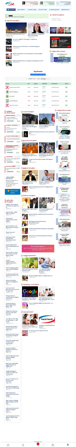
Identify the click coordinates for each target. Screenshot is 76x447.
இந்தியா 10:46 (8, 352)
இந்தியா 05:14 (8, 420)
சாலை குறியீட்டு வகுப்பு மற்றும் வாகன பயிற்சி (64, 244)
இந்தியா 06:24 (8, 412)
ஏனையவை (65, 9)
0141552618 (10, 152)
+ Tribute (68, 46)
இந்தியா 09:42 (8, 360)
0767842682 (10, 141)
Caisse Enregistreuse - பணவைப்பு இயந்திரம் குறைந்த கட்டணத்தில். (64, 136)
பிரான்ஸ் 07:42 (8, 397)
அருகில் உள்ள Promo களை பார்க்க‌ (38, 80)
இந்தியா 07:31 (8, 404)
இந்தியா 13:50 (8, 284)
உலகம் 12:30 (8, 315)
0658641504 (10, 171)
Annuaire (52, 445)
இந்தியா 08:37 (8, 383)
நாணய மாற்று (32, 9)
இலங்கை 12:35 (8, 307)
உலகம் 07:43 (8, 389)
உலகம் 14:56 (8, 256)
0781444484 (10, 121)
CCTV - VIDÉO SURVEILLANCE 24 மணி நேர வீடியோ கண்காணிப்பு (64, 229)
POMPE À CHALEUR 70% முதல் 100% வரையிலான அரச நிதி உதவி (64, 152)
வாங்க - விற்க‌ (43, 9)
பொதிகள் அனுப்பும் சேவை (62, 62)
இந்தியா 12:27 (8, 330)
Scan (68, 445)
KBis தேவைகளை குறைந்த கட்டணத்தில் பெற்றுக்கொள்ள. (64, 199)
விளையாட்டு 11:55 (9, 337)
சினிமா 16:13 (8, 228)
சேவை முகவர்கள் (54, 9)
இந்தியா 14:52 (8, 264)
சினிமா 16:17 (8, 222)
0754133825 (62, 56)
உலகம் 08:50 (8, 375)
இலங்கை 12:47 (8, 300)
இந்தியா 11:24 (8, 344)
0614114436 (10, 132)
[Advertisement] (38, 431)
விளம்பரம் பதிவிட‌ (13, 192)
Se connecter (11, 9)
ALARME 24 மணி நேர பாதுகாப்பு (64, 122)
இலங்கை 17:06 (8, 208)
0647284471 (64, 208)
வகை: (38, 84)
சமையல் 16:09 (8, 233)
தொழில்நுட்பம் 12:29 (9, 323)
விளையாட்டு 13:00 (9, 292)
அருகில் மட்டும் (32, 84)
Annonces (8, 445)
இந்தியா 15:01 (8, 249)
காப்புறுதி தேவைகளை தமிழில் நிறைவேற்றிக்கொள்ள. (64, 169)
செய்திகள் (21, 9)
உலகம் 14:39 (8, 270)
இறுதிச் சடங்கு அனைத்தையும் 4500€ (64, 214)
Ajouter (38, 445)
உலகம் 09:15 (8, 367)
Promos (23, 445)
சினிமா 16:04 (8, 241)
